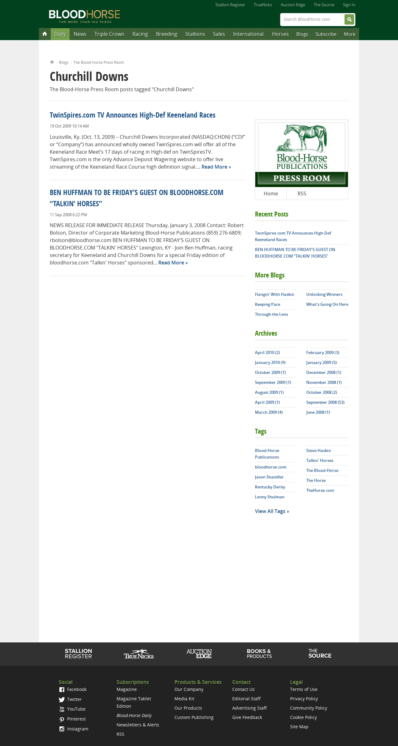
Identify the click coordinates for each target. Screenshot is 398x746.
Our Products (188, 708)
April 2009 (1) (267, 402)
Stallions (195, 33)
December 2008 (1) (323, 372)
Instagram (73, 729)
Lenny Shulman (270, 497)
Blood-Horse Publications (267, 454)
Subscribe (326, 34)
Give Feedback (247, 717)
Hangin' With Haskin (274, 294)
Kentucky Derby (270, 487)
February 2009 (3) (322, 352)
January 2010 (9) (270, 362)
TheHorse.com (320, 490)
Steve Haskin (318, 450)
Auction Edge (293, 4)
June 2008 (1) (318, 412)
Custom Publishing (194, 717)
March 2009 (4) (269, 412)
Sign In (349, 4)
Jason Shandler (269, 477)
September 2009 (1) (273, 382)
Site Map (299, 727)
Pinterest (72, 719)
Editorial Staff (246, 699)
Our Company (188, 689)
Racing (140, 33)
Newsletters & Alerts (138, 725)
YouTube (72, 709)
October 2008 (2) (321, 392)
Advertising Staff (249, 708)
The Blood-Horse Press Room (98, 62)
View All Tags (270, 511)
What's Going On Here (327, 304)
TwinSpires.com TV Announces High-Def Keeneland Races (132, 115)
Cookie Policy (303, 717)
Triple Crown (109, 33)
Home (52, 61)
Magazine (127, 689)
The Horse (316, 480)
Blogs (302, 34)
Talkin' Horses (319, 460)
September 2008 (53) (325, 402)
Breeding (166, 33)
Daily (60, 33)
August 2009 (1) (269, 392)
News (80, 33)
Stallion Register (230, 4)
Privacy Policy (304, 699)
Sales (219, 33)
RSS (302, 193)
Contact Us (243, 689)
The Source (324, 4)
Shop (259, 653)
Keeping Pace (267, 304)
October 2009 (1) (270, 372)
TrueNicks (263, 4)
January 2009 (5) (321, 362)
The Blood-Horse (322, 470)
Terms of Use (303, 689)
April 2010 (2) (267, 352)
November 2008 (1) (324, 382)
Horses (280, 33)
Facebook (72, 689)
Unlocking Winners (324, 294)
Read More (214, 166)
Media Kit (184, 699)
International (248, 33)
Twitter (70, 699)
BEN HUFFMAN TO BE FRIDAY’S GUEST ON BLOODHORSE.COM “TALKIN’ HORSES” (295, 253)
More (349, 34)
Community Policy (308, 708)
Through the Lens (271, 314)
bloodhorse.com (270, 467)
